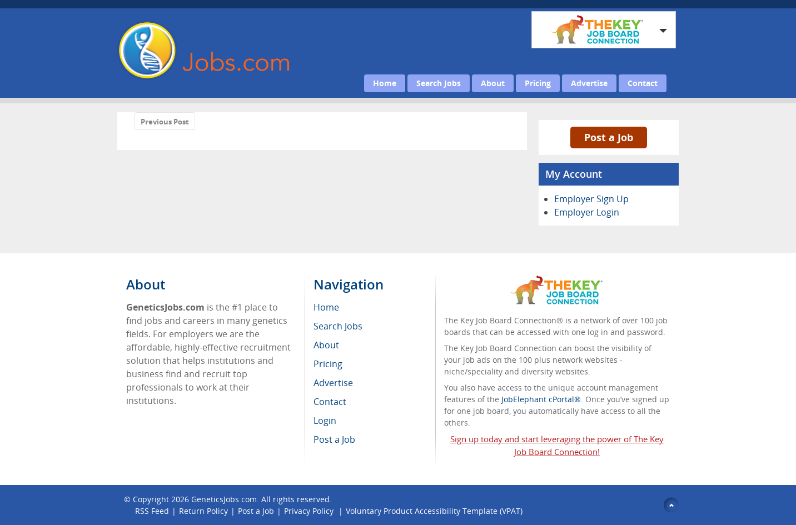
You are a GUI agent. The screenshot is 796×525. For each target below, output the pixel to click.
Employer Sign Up (591, 199)
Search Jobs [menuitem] (338, 326)
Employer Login (586, 212)
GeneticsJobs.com (224, 499)
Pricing (538, 83)
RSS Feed (152, 511)
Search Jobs (438, 83)
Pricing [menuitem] (328, 364)
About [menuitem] (326, 345)
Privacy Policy (310, 511)
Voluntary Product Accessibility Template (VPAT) (434, 511)
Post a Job (608, 137)
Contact (643, 83)
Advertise (589, 83)
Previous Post (165, 122)
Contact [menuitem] (330, 402)
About (493, 83)
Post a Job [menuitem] (334, 439)
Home (384, 83)
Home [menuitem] (326, 307)
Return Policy (203, 511)
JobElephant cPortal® (541, 399)
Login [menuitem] (325, 420)
